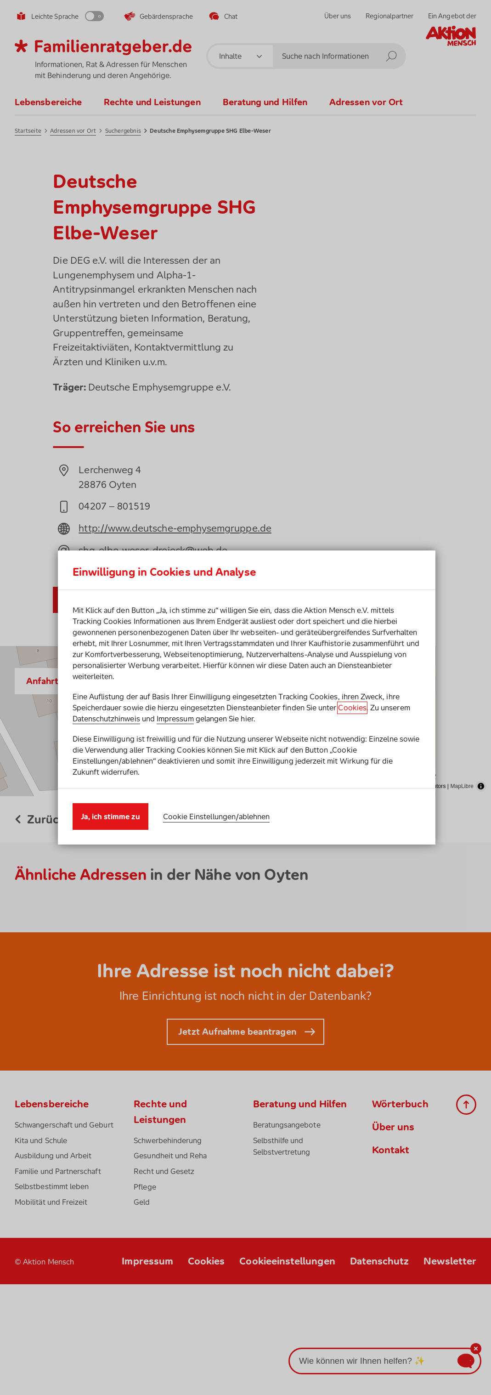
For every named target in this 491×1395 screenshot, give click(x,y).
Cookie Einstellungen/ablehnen (216, 816)
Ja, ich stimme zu (110, 816)
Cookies (352, 708)
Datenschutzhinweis (106, 719)
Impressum (175, 719)
